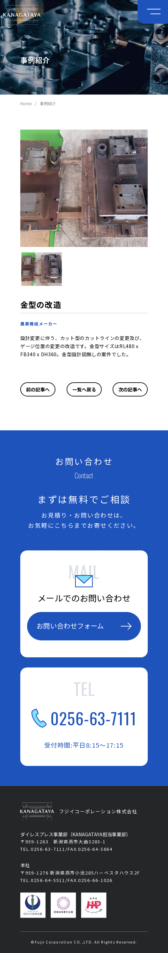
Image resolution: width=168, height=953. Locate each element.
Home (25, 103)
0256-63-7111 (84, 718)
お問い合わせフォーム (84, 626)
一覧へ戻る (84, 389)
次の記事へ (130, 389)
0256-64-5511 (48, 880)
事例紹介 (48, 103)
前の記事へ (38, 389)
